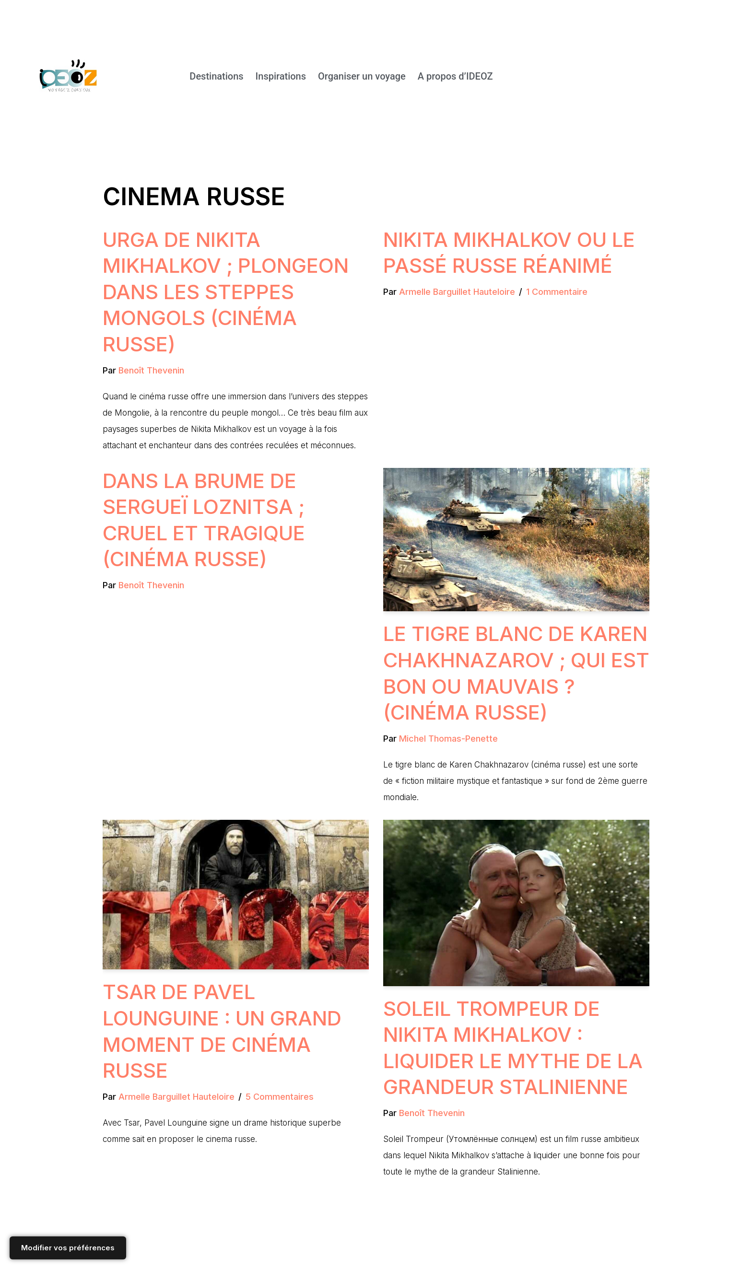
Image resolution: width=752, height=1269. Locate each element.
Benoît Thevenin (151, 370)
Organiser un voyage (362, 76)
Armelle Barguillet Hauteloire (457, 292)
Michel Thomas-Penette (448, 738)
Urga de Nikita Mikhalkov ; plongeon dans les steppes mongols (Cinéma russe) (226, 291)
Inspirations (281, 76)
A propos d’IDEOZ (455, 76)
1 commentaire (557, 292)
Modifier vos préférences (68, 1247)
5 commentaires (280, 1097)
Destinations (216, 76)
